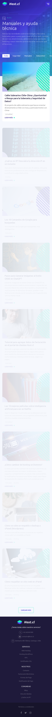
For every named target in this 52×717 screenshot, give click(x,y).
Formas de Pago (26, 677)
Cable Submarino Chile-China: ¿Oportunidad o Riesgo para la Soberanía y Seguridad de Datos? (26, 98)
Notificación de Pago (26, 681)
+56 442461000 (26, 632)
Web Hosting (26, 650)
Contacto (26, 670)
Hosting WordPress (26, 654)
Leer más (10, 117)
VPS (26, 657)
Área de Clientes (26, 694)
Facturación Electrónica (26, 674)
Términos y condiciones (26, 707)
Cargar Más (26, 610)
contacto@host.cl (26, 636)
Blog (26, 690)
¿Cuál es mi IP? (26, 697)
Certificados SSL (26, 661)
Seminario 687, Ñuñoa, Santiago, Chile (26, 641)
